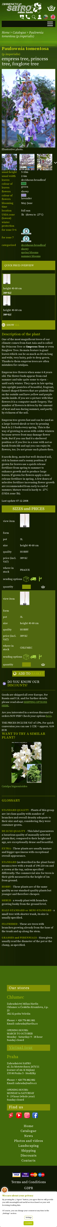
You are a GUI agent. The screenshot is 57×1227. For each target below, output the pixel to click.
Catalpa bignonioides (14, 786)
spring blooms (29, 252)
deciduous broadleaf (33, 245)
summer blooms (30, 256)
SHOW (12, 325)
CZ (44, 16)
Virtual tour (21, 1047)
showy (25, 249)
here (48, 716)
